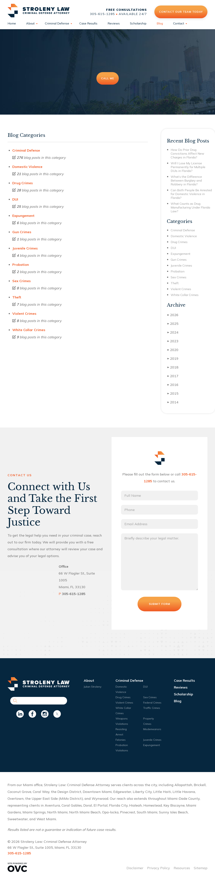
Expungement (23, 215)
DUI (15, 199)
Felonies (121, 739)
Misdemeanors (152, 729)
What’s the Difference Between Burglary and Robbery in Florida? (186, 180)
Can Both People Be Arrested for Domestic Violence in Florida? (191, 194)
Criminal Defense (57, 23)
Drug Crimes (22, 183)
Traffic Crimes (151, 708)
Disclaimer (135, 868)
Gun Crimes (21, 232)
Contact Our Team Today (181, 11)
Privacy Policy (158, 868)
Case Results (88, 23)
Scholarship (138, 23)
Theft (16, 297)
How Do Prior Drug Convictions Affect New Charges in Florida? (187, 153)
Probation (20, 264)
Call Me (107, 78)
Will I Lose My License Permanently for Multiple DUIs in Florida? (188, 167)
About (30, 23)
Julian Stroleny (92, 686)
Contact (178, 23)
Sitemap (200, 868)
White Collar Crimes (28, 330)
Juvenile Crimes (25, 248)
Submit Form (159, 604)
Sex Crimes (21, 281)
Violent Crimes (24, 313)
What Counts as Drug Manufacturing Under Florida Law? (190, 207)
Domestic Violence (27, 167)
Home (12, 23)
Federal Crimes (152, 702)
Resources (182, 868)
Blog (160, 23)
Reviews (114, 23)
